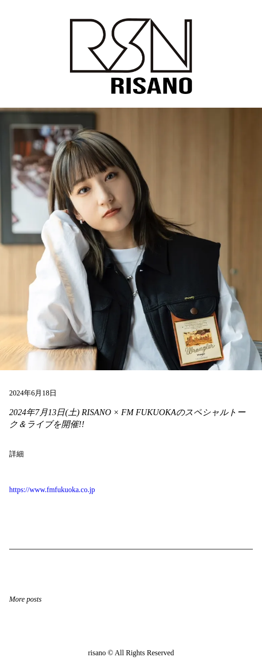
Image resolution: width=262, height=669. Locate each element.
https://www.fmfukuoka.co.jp (52, 490)
